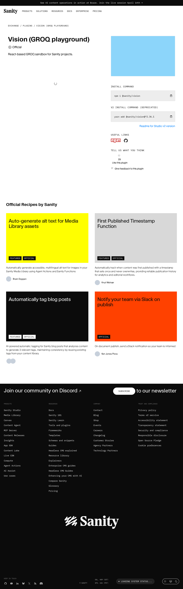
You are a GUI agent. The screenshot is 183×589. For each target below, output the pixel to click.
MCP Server (10, 430)
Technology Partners (106, 450)
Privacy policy (147, 410)
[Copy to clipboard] (171, 96)
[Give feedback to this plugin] (127, 168)
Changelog (99, 435)
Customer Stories (104, 440)
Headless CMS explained (63, 450)
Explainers (55, 460)
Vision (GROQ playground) (52, 25)
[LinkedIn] (17, 583)
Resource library (59, 455)
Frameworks (55, 430)
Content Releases (14, 435)
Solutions (42, 11)
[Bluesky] (23, 583)
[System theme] (171, 581)
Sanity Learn (56, 420)
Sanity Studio (12, 410)
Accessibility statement (153, 420)
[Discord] (41, 583)
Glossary (54, 486)
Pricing (97, 11)
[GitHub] (5, 583)
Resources (57, 11)
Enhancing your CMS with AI (65, 475)
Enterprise (82, 11)
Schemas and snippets (61, 440)
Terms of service (148, 415)
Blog (96, 415)
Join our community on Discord (43, 391)
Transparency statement (152, 425)
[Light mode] (165, 581)
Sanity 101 (55, 415)
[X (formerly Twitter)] (29, 583)
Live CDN (9, 455)
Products (27, 11)
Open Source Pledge (149, 440)
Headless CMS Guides (61, 470)
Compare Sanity (58, 481)
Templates (54, 435)
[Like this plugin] (119, 159)
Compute (8, 460)
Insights (9, 440)
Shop (96, 420)
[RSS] (35, 583)
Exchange (13, 25)
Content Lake (11, 450)
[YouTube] (11, 583)
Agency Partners (103, 445)
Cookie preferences (149, 445)
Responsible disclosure (152, 435)
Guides (52, 445)
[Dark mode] (176, 581)
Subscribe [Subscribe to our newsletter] (124, 391)
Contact (98, 410)
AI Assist (9, 470)
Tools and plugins (60, 425)
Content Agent (12, 425)
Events (97, 425)
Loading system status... (134, 581)
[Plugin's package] (116, 141)
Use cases (9, 475)
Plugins (27, 25)
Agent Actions (12, 465)
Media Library (12, 415)
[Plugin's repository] (126, 141)
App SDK (8, 445)
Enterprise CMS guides (62, 465)
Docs (69, 11)
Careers (98, 430)
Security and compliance (153, 430)
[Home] (11, 11)
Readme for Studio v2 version (157, 126)
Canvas (8, 420)
